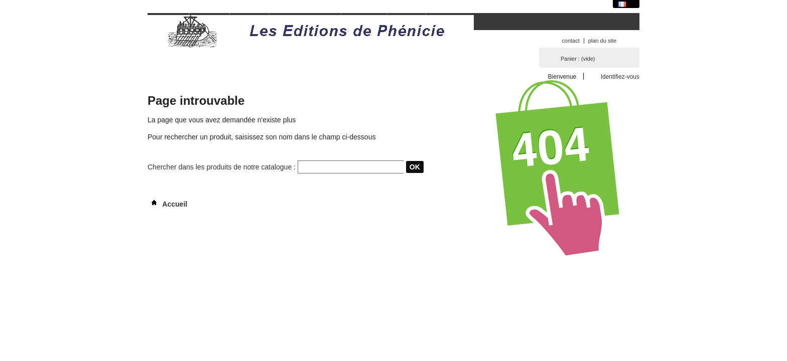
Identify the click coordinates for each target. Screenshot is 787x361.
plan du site (602, 41)
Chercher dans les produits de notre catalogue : (222, 167)
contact (570, 41)
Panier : (578, 59)
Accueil (167, 204)
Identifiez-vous (620, 76)
